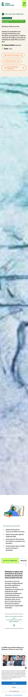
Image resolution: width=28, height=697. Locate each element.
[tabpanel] (14, 603)
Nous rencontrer (13, 61)
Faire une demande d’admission (15, 68)
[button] (26, 668)
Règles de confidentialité (17, 695)
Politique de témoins (8, 695)
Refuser (14, 687)
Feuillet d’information (14, 55)
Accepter (14, 683)
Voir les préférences (14, 691)
